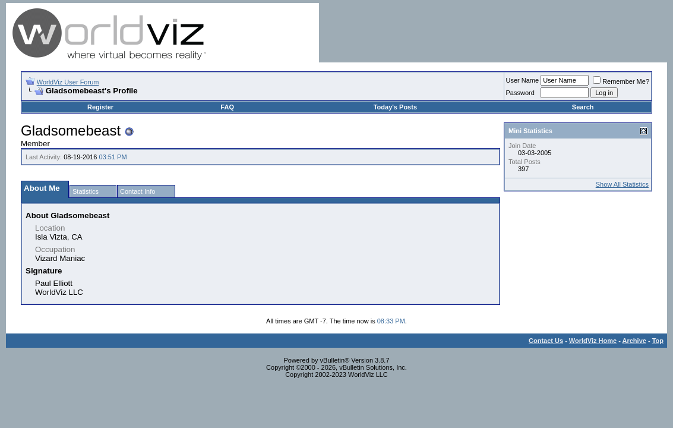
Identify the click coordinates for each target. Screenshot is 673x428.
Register (100, 107)
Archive (634, 340)
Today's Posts (395, 107)
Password (520, 92)
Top (657, 340)
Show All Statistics (622, 184)
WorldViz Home (593, 340)
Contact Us (546, 340)
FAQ (227, 107)
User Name (522, 80)
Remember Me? (621, 81)
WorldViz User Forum (68, 82)
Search (583, 107)
